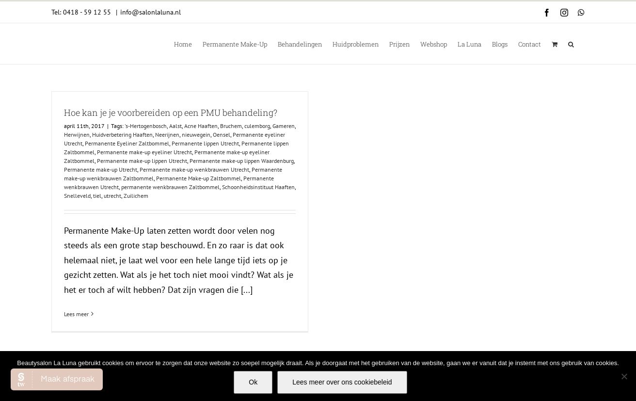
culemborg (257, 125)
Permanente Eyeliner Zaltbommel (127, 143)
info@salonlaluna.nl (150, 12)
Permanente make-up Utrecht (100, 169)
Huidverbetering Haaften (122, 134)
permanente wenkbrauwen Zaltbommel (170, 187)
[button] (571, 43)
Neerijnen (167, 134)
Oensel (221, 134)
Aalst (175, 125)
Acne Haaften (201, 125)
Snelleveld (77, 195)
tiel (97, 195)
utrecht (112, 195)
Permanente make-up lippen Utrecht (142, 160)
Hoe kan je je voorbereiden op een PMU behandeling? (170, 112)
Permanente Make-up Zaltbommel (198, 178)
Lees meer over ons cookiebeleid (342, 382)
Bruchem (231, 125)
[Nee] (624, 376)
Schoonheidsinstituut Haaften (258, 187)
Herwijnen (77, 134)
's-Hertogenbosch (146, 125)
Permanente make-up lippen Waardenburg (242, 160)
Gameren (283, 125)
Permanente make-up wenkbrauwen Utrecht (194, 169)
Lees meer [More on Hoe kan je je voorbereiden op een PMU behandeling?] (76, 314)
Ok (253, 382)
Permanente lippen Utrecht (205, 143)
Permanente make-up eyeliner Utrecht (144, 152)
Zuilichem (136, 195)
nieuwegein (196, 134)
